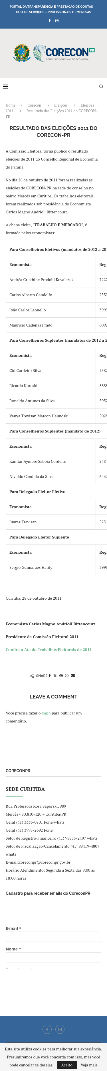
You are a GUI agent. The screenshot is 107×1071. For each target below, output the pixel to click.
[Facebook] (50, 20)
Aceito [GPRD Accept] (67, 1065)
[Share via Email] (73, 675)
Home (10, 105)
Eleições (61, 105)
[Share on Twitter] (55, 675)
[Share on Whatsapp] (66, 675)
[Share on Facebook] (50, 675)
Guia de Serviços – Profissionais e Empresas (53, 12)
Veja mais (88, 1065)
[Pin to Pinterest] (61, 675)
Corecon (34, 105)
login (46, 713)
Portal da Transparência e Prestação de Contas (51, 7)
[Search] (101, 86)
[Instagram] (56, 20)
